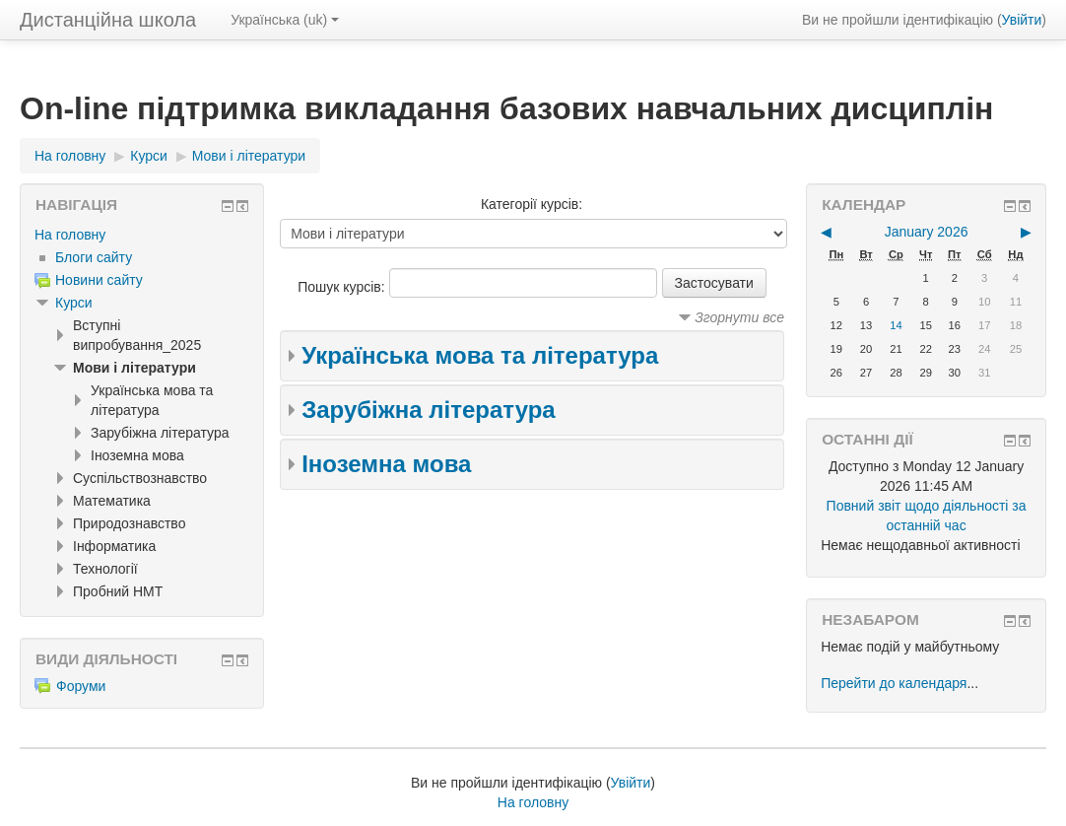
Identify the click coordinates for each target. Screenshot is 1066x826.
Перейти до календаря (893, 683)
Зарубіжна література (428, 409)
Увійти (1022, 20)
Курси (74, 302)
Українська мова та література (479, 355)
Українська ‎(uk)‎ (285, 20)
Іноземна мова (386, 463)
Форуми (69, 686)
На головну (69, 234)
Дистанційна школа (108, 20)
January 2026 (926, 232)
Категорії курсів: (531, 204)
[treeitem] (141, 234)
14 (895, 325)
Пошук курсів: (343, 287)
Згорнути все (739, 317)
